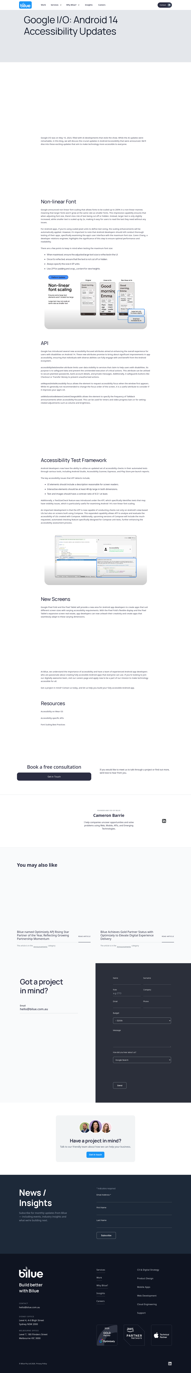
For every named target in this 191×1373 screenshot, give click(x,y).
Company (147, 990)
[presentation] (133, 1074)
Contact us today (70, 688)
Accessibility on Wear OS (52, 711)
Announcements (40, 947)
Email (115, 1001)
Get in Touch (54, 776)
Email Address (104, 1194)
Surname (147, 978)
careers (80, 678)
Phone (146, 1001)
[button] (56, 5)
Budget (116, 1013)
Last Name (102, 1220)
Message (117, 1030)
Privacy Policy (41, 1363)
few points (57, 248)
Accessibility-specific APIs (52, 718)
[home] (25, 5)
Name (115, 978)
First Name (102, 1207)
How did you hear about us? (124, 1052)
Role (115, 990)
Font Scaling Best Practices (53, 724)
